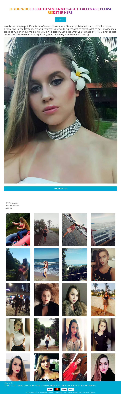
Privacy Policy (10, 385)
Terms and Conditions (51, 385)
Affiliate (84, 385)
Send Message (60, 189)
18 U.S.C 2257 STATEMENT (70, 385)
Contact (92, 385)
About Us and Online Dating (29, 385)
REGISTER (60, 20)
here (68, 12)
